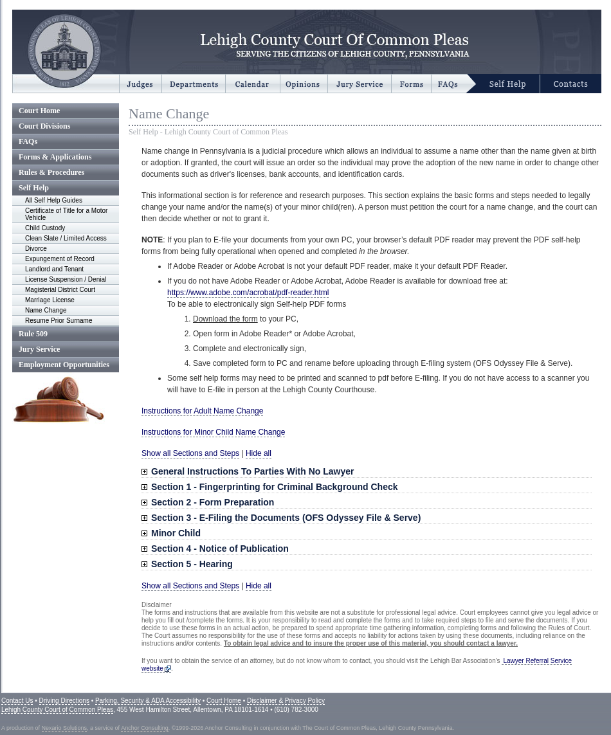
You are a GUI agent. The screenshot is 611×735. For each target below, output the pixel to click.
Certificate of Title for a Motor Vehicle (66, 214)
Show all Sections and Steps (190, 453)
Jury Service (39, 349)
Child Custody (45, 227)
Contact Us (17, 700)
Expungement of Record (60, 258)
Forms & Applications (55, 156)
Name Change (45, 310)
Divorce (36, 248)
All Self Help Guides (53, 200)
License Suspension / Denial (65, 279)
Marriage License (50, 300)
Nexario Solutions (64, 728)
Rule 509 (33, 333)
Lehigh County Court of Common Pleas (57, 709)
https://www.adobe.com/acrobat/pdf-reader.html (248, 292)
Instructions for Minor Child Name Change (213, 432)
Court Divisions (44, 126)
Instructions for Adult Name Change (202, 410)
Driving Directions (64, 700)
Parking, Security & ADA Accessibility (148, 700)
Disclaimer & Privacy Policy (286, 700)
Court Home (39, 110)
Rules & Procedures (51, 172)
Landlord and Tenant (54, 269)
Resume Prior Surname (58, 320)
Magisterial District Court (60, 289)
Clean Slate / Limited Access (66, 238)
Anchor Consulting (145, 728)
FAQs (28, 141)
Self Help (34, 187)
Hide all (258, 453)
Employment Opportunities (64, 364)
